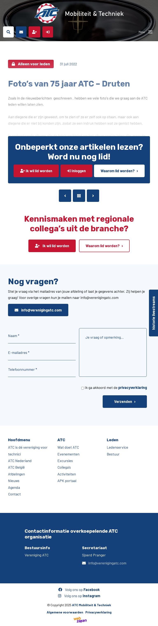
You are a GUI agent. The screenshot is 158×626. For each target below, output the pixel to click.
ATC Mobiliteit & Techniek (91, 605)
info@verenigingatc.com (38, 310)
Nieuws (13, 480)
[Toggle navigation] (150, 32)
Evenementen (68, 454)
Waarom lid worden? (118, 170)
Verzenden (123, 401)
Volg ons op (79, 589)
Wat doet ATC (68, 447)
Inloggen (76, 170)
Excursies (65, 460)
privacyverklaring (132, 387)
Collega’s (64, 467)
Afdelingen (16, 474)
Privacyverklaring (98, 612)
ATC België (16, 467)
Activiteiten (66, 474)
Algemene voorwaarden (65, 612)
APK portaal (66, 480)
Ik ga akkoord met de (116, 387)
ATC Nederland (20, 460)
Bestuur (113, 454)
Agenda (14, 487)
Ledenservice (117, 447)
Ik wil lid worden (36, 170)
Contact (14, 494)
